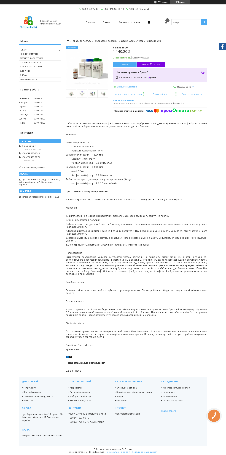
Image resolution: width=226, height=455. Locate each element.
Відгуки (23, 75)
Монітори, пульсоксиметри (176, 387)
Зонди (119, 396)
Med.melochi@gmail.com (33, 167)
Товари (23, 49)
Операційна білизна (126, 387)
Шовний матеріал (32, 392)
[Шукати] (204, 22)
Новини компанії (29, 54)
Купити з (151, 64)
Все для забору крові (80, 400)
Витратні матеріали (80, 392)
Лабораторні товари (105, 40)
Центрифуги (169, 392)
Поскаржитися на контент (118, 452)
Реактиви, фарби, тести (130, 40)
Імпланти (28, 400)
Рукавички (121, 400)
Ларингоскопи (170, 396)
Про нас (106, 22)
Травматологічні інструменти (38, 396)
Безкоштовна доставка (127, 87)
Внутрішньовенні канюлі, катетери (134, 392)
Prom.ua (128, 449)
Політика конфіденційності (144, 452)
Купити (125, 64)
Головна (90, 22)
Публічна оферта (28, 79)
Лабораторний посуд (80, 396)
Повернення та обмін (31, 66)
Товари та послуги (81, 40)
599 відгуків (163, 2)
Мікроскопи (76, 387)
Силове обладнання (173, 400)
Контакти (25, 71)
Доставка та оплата (129, 22)
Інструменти (30, 387)
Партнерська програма (31, 58)
